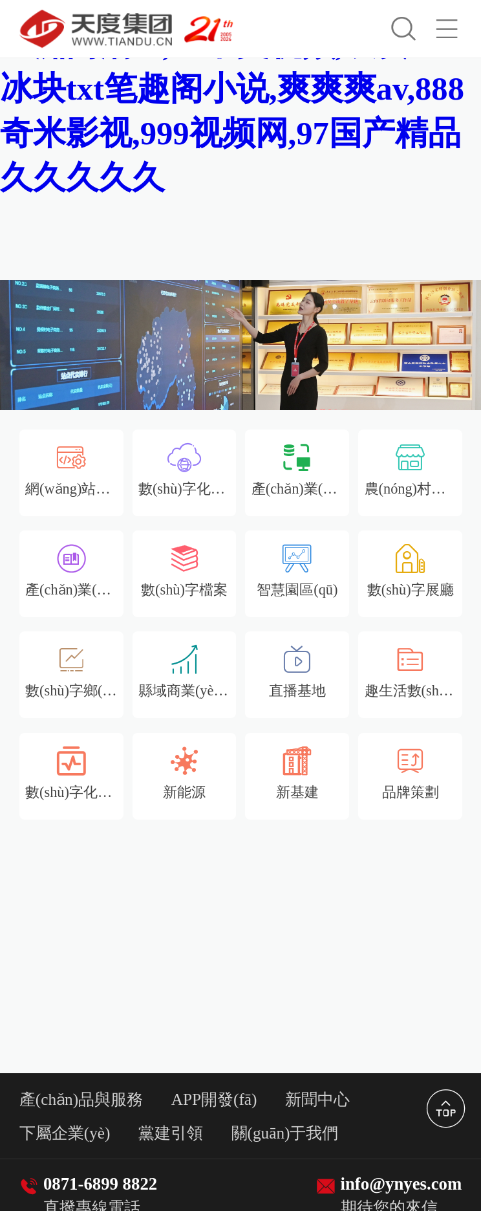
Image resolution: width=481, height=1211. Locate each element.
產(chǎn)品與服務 (81, 1099)
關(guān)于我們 (285, 1133)
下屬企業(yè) (65, 1133)
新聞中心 (317, 1099)
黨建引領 (170, 1133)
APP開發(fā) (214, 1099)
